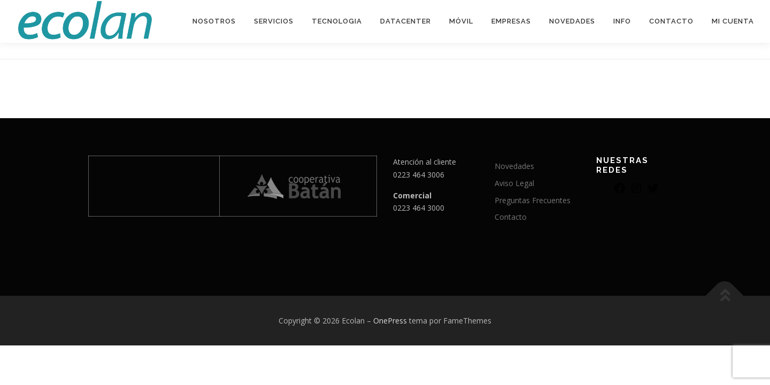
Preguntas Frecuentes (533, 200)
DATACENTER (405, 21)
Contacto (671, 21)
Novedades (572, 21)
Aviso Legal (514, 183)
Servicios (274, 21)
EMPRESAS (511, 21)
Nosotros (214, 21)
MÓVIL (461, 21)
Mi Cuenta (733, 21)
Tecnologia (337, 21)
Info (622, 21)
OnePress (390, 320)
